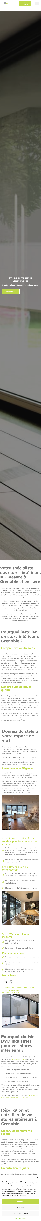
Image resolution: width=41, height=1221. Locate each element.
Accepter (20, 1202)
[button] (38, 1178)
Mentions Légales (20, 1218)
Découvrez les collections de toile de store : (18, 987)
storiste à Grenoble (19, 1059)
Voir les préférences (20, 1213)
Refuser (20, 1208)
